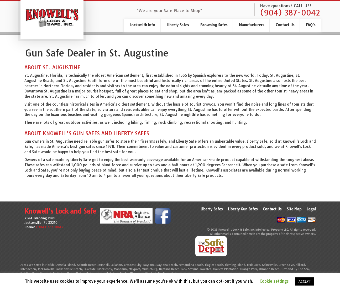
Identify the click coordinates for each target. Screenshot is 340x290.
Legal (311, 209)
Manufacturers (251, 25)
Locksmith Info (142, 25)
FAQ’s (310, 25)
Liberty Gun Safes (243, 209)
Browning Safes (213, 25)
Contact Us (285, 25)
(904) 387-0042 (290, 12)
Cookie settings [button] (274, 281)
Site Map (294, 209)
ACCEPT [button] (305, 281)
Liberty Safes (178, 25)
